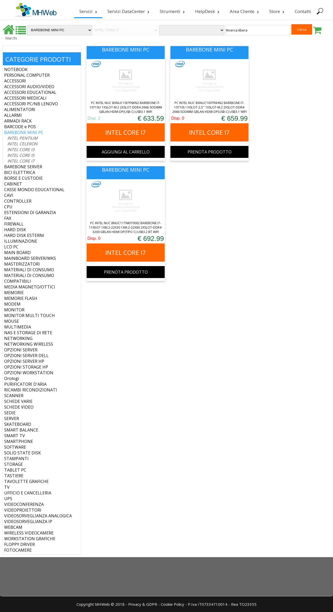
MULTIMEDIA (17, 327)
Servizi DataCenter (128, 11)
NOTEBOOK (16, 69)
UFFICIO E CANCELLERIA (27, 493)
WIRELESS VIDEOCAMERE (29, 533)
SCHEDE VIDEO (19, 407)
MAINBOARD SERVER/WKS (30, 258)
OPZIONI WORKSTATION (28, 373)
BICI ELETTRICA (19, 172)
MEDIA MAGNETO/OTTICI (29, 287)
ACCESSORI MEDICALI (25, 98)
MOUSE (11, 321)
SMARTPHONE (18, 441)
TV (7, 487)
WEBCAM (13, 527)
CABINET (13, 184)
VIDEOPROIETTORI (22, 510)
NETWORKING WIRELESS (28, 344)
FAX (7, 218)
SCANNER (13, 395)
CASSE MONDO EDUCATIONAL (34, 189)
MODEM (12, 304)
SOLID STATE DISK (22, 453)
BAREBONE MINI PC (23, 132)
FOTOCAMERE (18, 550)
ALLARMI (13, 115)
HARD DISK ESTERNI (24, 235)
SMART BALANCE (21, 430)
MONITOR (14, 310)
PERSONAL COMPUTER (27, 75)
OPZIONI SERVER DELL (26, 355)
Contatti (302, 11)
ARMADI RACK (18, 121)
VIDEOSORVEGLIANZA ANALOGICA (38, 516)
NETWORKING (18, 338)
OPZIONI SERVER (20, 350)
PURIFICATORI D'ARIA (25, 384)
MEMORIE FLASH (20, 298)
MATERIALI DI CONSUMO (29, 270)
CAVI (8, 195)
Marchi (11, 38)
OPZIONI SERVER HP (24, 361)
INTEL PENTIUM (22, 138)
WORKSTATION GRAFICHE (29, 539)
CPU (8, 207)
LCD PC (11, 247)
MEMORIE (14, 292)
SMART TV (14, 436)
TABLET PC (15, 470)
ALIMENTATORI (19, 109)
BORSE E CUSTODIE (23, 178)
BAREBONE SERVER (23, 167)
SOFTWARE (15, 447)
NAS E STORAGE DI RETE (28, 333)
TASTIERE (13, 476)
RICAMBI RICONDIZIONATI (30, 390)
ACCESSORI (15, 81)
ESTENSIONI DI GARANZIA (30, 212)
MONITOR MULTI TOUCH (29, 315)
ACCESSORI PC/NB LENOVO (31, 104)
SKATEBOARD (17, 424)
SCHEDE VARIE (18, 401)
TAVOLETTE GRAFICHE (26, 481)
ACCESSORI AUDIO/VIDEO (29, 86)
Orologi (11, 378)
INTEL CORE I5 (20, 155)
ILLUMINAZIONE (20, 241)
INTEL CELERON (22, 144)
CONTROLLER (17, 201)
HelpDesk (207, 11)
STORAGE (13, 464)
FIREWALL (14, 224)
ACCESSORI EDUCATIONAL (30, 92)
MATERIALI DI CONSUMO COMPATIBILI (29, 278)
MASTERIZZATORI (22, 264)
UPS (8, 498)
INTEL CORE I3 (20, 149)
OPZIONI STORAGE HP (26, 367)
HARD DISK (15, 230)
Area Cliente (243, 11)
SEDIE (10, 413)
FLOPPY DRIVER (19, 544)
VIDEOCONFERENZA (24, 504)
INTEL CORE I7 (20, 161)
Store (276, 11)
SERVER (11, 418)
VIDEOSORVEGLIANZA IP (28, 521)
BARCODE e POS (20, 127)
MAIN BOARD (17, 252)
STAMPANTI (16, 458)
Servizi (88, 11)
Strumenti (171, 11)
